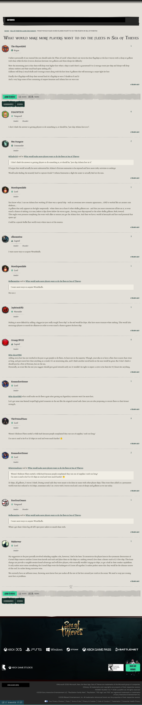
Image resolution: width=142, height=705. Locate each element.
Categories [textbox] (11, 20)
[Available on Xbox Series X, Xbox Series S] (13, 649)
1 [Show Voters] (131, 46)
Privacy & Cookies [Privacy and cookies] (89, 701)
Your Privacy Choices (56, 701)
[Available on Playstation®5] (33, 649)
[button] (65, 19)
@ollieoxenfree (14, 281)
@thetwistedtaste (15, 468)
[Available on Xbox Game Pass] (96, 649)
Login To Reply (9, 97)
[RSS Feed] (3, 31)
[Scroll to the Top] (3, 702)
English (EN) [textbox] (13, 685)
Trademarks (116, 701)
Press (68, 701)
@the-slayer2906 (15, 355)
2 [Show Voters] (131, 141)
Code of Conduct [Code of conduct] (104, 701)
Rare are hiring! (133, 668)
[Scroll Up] (6, 702)
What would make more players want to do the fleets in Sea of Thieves (51, 156)
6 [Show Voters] (131, 112)
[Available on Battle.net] (126, 649)
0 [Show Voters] (131, 340)
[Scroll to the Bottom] (21, 702)
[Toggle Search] (10, 23)
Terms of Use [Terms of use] (76, 701)
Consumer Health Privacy (131, 701)
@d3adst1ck (13, 156)
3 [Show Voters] (131, 236)
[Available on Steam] (72, 649)
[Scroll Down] (18, 702)
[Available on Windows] (54, 649)
